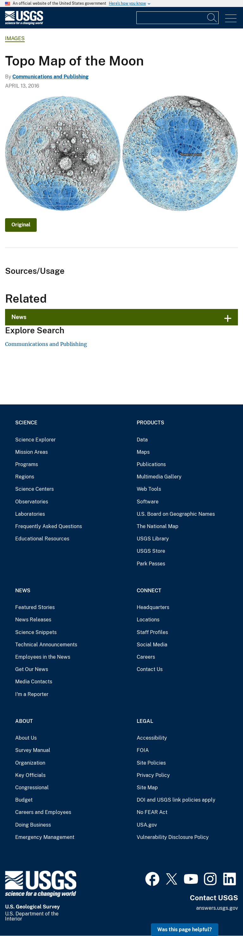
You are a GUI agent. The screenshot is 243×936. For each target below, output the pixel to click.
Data (142, 440)
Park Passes (151, 564)
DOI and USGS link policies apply (176, 800)
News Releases (33, 620)
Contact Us (150, 669)
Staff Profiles (152, 632)
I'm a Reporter (31, 694)
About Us (26, 738)
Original (20, 225)
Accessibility (152, 738)
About (24, 721)
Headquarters (153, 607)
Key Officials (30, 775)
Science (26, 423)
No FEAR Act (152, 812)
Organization (30, 763)
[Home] (24, 23)
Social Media (152, 645)
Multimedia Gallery (159, 477)
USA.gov (147, 825)
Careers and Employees (43, 812)
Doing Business (33, 825)
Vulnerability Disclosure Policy (173, 837)
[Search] (212, 17)
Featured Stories (35, 607)
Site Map (147, 788)
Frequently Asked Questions (48, 526)
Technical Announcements (46, 645)
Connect (149, 591)
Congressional (32, 788)
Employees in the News (42, 657)
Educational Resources (42, 539)
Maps (143, 452)
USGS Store (151, 551)
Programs (26, 464)
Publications (151, 464)
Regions (24, 477)
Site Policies (151, 763)
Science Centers (34, 489)
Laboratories (30, 514)
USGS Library (153, 539)
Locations (148, 620)
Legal (145, 721)
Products (150, 423)
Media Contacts (33, 682)
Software (148, 502)
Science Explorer (35, 440)
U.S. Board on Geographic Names (176, 514)
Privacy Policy (153, 775)
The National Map (157, 526)
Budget (24, 800)
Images (15, 38)
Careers (146, 657)
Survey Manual (32, 750)
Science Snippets (36, 632)
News (19, 317)
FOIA (143, 750)
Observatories (31, 502)
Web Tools (149, 489)
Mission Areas (31, 452)
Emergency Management (44, 837)
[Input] (177, 17)
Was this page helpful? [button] (184, 930)
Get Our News (31, 669)
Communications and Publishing (50, 77)
